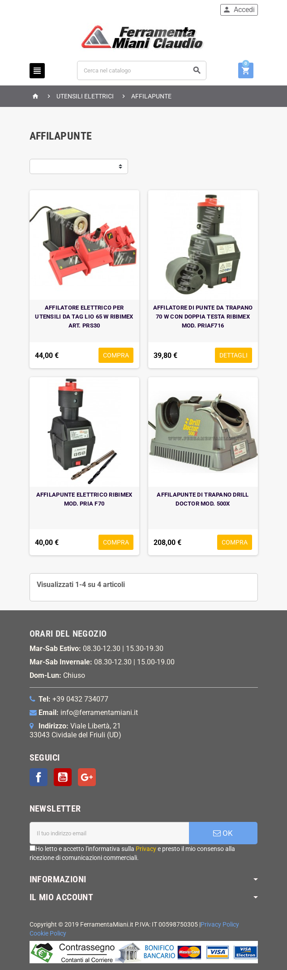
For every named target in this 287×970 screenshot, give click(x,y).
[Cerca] (141, 70)
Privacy (146, 848)
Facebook (38, 777)
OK (223, 833)
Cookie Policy (48, 933)
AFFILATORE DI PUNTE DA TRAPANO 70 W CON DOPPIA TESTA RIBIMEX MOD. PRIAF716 (203, 316)
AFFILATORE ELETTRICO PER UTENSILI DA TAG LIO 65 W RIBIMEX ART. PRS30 (84, 316)
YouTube (63, 777)
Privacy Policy (220, 924)
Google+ (87, 777)
